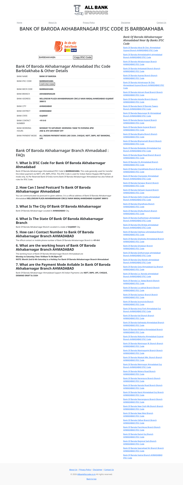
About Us (53, 22)
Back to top (92, 479)
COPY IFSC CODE (47, 84)
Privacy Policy (89, 22)
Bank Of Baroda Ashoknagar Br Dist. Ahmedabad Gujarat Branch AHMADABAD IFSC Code (143, 85)
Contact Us (161, 22)
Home (19, 22)
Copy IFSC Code (82, 57)
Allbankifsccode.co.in (86, 474)
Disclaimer (125, 22)
